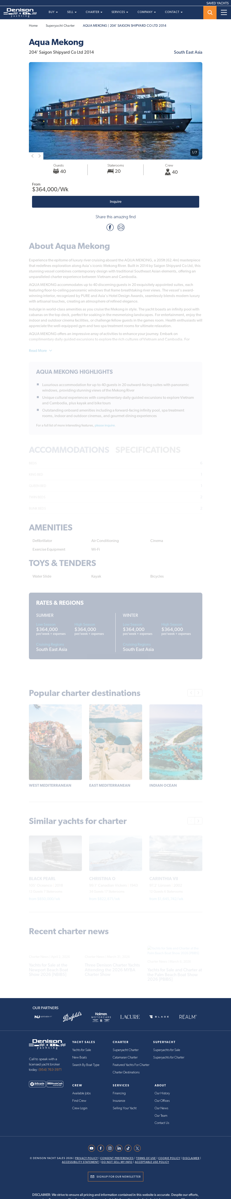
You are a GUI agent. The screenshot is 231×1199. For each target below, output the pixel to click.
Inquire (115, 201)
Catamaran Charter (125, 1057)
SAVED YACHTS (217, 3)
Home (33, 25)
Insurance (119, 1100)
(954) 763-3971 (50, 1069)
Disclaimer (191, 1157)
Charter (94, 12)
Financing (119, 1093)
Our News (161, 1107)
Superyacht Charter (60, 25)
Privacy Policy (86, 1157)
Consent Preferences (117, 1157)
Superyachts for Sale (166, 1050)
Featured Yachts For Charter (131, 1064)
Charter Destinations (126, 1071)
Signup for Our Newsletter (119, 1176)
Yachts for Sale (81, 1050)
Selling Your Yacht (125, 1107)
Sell (72, 12)
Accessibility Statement (80, 1161)
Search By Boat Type (85, 1064)
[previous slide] (32, 156)
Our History (162, 1093)
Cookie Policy (169, 1157)
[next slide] (39, 156)
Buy (53, 12)
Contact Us (162, 1122)
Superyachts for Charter (168, 1057)
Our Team (161, 1115)
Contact (174, 12)
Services (120, 12)
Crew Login (79, 1107)
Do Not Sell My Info (116, 1161)
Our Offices (162, 1100)
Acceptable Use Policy (152, 1161)
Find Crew (79, 1100)
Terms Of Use (146, 1157)
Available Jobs (81, 1093)
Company (147, 12)
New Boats (79, 1057)
